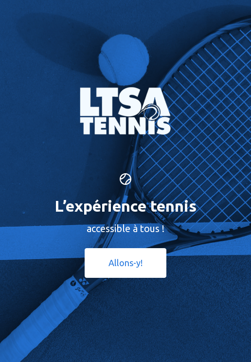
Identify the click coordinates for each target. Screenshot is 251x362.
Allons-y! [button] (125, 263)
